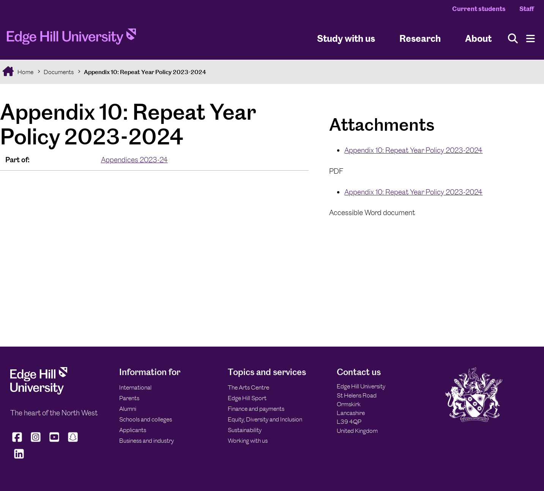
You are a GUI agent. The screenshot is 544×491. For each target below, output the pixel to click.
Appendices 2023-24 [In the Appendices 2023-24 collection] (134, 159)
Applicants (132, 430)
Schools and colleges (145, 419)
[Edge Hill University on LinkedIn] (18, 458)
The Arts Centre (248, 387)
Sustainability (245, 430)
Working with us (248, 440)
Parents (129, 398)
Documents (59, 72)
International (135, 387)
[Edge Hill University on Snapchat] (73, 442)
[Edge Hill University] (38, 392)
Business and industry (146, 440)
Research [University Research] (420, 38)
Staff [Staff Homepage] (526, 9)
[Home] (71, 39)
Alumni (127, 408)
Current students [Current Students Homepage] (479, 9)
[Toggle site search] (513, 38)
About (478, 38)
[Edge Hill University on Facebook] (18, 442)
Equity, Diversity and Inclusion (265, 419)
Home (24, 72)
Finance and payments (256, 408)
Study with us (346, 38)
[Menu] (530, 38)
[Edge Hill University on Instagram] (35, 442)
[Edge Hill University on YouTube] (54, 442)
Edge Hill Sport (247, 398)
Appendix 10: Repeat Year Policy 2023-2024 (145, 72)
